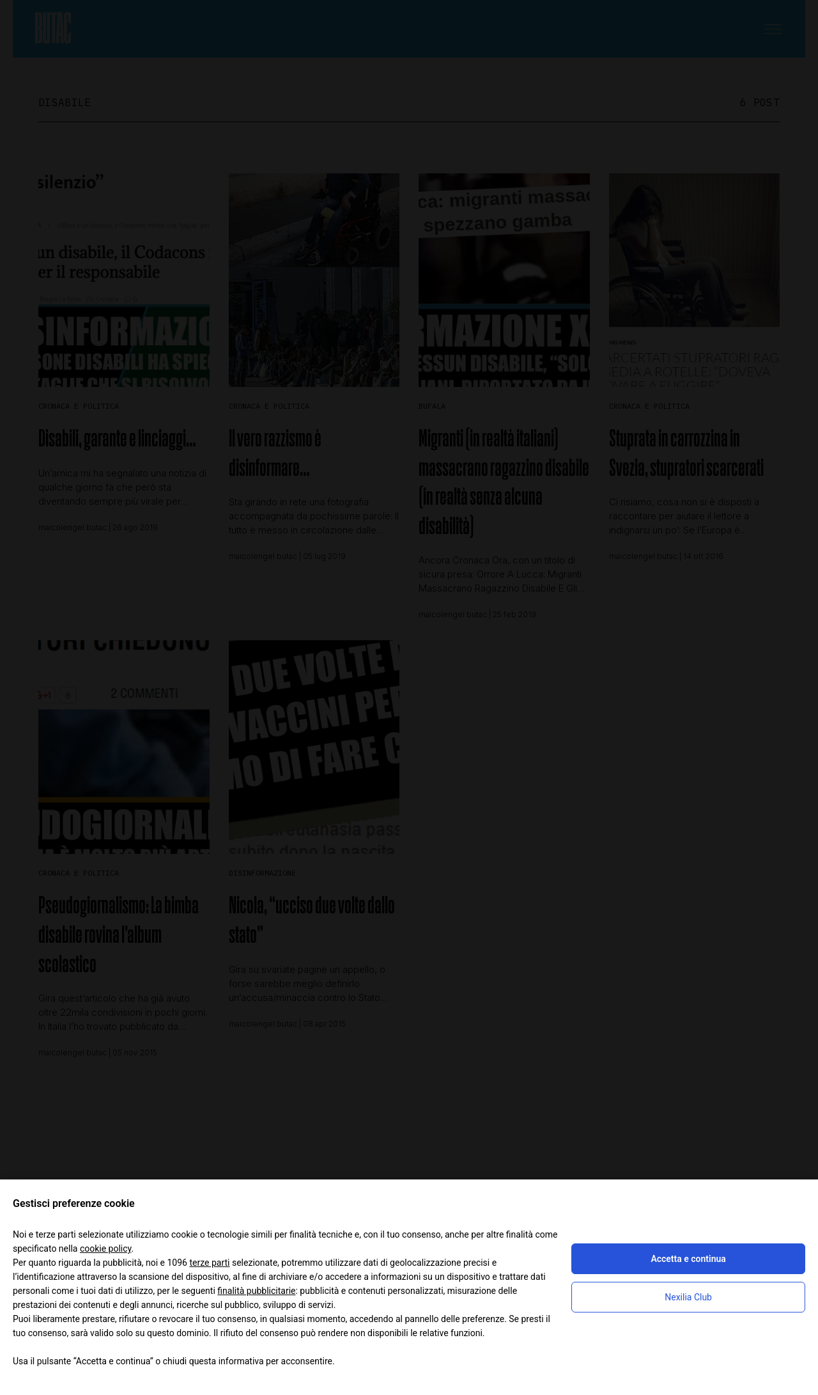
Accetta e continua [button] (688, 1259)
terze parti (209, 1262)
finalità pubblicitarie (256, 1291)
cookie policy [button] (106, 1248)
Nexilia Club (688, 1297)
